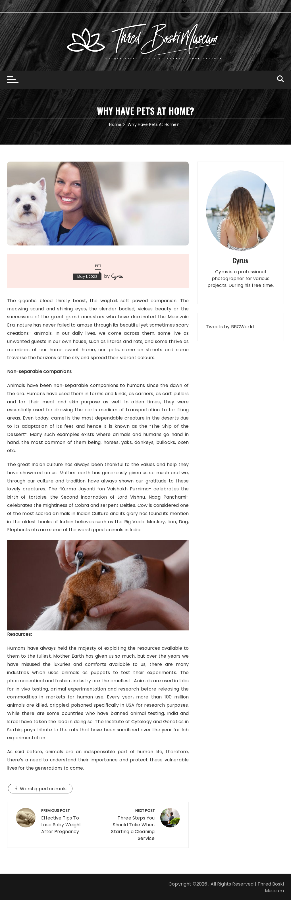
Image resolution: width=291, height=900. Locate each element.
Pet (98, 266)
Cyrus (117, 275)
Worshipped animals (43, 788)
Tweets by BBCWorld (230, 326)
